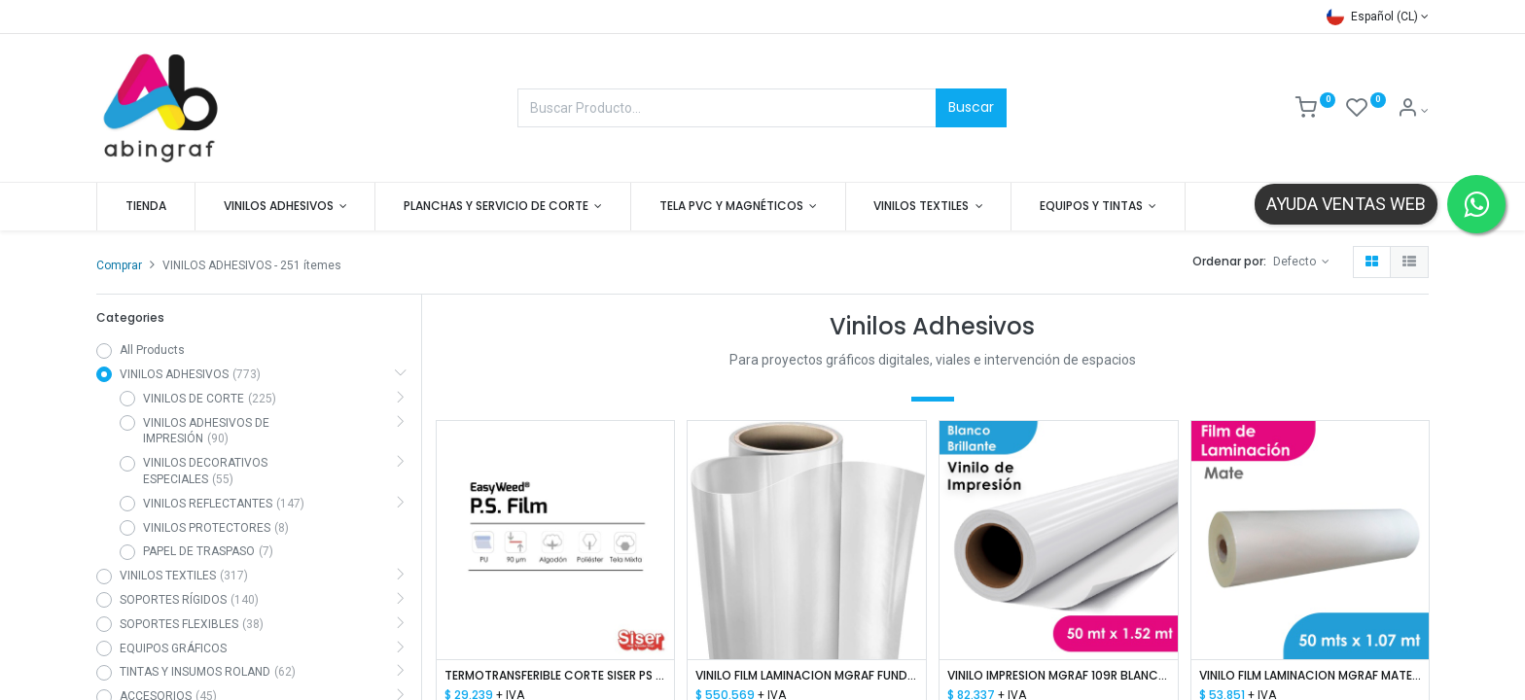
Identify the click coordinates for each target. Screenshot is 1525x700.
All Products (152, 350)
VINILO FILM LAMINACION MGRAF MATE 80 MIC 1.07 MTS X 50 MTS (1310, 675)
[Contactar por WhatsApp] (1476, 204)
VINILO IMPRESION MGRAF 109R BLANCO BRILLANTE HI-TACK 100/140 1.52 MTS (1058, 675)
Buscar (971, 107)
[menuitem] (146, 206)
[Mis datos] (1413, 111)
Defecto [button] (1296, 261)
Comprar (119, 265)
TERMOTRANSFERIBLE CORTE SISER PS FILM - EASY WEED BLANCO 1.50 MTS (555, 675)
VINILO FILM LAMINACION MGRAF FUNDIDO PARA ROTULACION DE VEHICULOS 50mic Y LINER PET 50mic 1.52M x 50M (806, 675)
